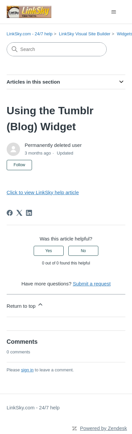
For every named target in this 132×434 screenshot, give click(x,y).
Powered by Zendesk (103, 428)
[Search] (56, 49)
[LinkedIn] (29, 213)
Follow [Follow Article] (19, 165)
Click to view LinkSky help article (43, 192)
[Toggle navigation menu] (113, 12)
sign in (27, 369)
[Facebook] (10, 213)
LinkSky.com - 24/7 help (30, 33)
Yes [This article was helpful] (48, 250)
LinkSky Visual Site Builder (84, 33)
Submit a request (91, 283)
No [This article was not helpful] (83, 250)
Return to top (25, 305)
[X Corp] (19, 213)
